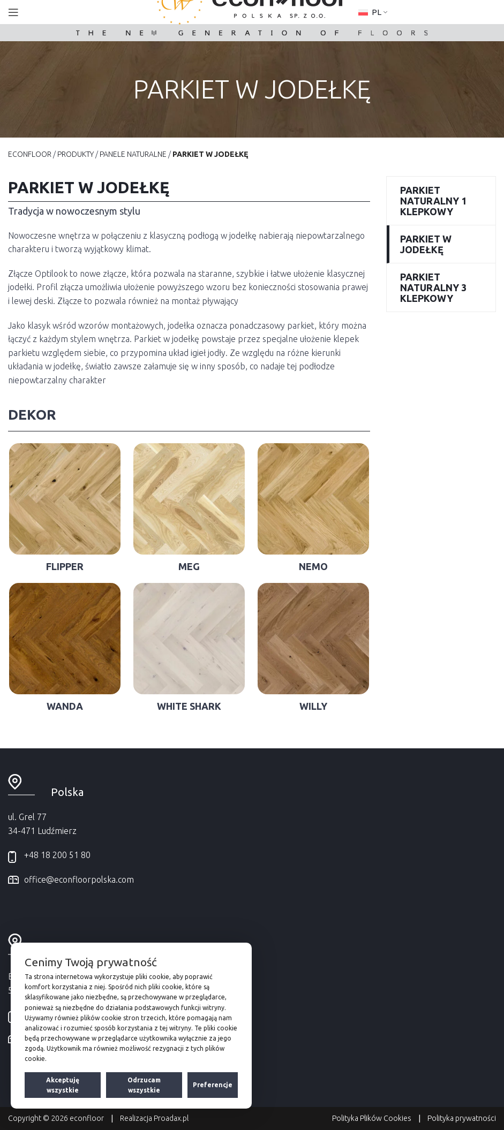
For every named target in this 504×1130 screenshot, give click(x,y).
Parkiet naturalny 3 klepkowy (433, 287)
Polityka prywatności (461, 1118)
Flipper (65, 566)
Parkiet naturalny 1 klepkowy (433, 201)
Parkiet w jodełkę (426, 244)
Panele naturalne (133, 154)
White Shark (189, 706)
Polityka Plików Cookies (371, 1118)
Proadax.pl (171, 1118)
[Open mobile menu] (13, 12)
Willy (313, 706)
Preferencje (212, 1084)
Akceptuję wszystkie (62, 1085)
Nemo (313, 566)
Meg (189, 566)
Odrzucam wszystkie (144, 1085)
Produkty (75, 154)
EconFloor (29, 154)
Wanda (65, 706)
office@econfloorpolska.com (79, 879)
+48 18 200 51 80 (57, 855)
